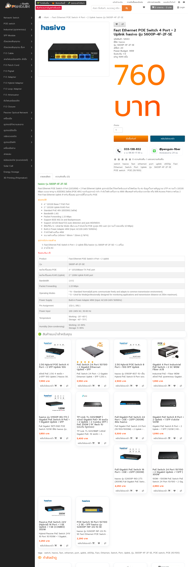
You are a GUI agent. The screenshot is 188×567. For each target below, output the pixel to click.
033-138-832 (132, 149)
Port (136, 167)
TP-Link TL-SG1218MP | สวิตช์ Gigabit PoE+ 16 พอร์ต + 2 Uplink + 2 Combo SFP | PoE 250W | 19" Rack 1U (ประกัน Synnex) (92, 422)
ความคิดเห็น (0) (62, 176)
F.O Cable (9, 53)
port (151, 163)
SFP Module (9, 35)
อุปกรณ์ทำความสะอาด (14, 124)
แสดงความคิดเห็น (156, 159)
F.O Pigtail (9, 71)
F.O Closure (9, 106)
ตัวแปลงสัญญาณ (12, 41)
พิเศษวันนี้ (60, 3)
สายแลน (7, 154)
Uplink (144, 167)
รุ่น (150, 167)
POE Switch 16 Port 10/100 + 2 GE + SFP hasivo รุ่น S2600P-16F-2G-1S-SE (92, 524)
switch (117, 163)
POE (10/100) (134, 170)
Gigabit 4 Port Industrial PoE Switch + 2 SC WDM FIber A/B (167, 367)
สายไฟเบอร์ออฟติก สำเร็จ (15, 59)
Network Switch (11, 17)
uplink (159, 163)
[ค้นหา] (127, 8)
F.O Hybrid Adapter (13, 83)
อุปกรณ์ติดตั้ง (10, 130)
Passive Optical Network (16, 112)
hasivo (122, 42)
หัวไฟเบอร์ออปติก (12, 100)
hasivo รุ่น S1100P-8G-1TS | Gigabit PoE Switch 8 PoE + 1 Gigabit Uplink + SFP (54, 419)
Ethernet (118, 167)
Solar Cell (8, 166)
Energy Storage (11, 171)
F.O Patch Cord (11, 65)
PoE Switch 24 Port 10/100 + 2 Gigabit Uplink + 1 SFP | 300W (168, 472)
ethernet (142, 163)
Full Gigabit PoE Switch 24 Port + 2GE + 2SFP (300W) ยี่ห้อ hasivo (130, 419)
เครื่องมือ (8, 118)
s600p (167, 163)
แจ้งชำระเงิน (118, 2)
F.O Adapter (10, 77)
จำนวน (116, 125)
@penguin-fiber (169, 149)
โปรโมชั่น (44, 3)
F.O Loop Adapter (13, 88)
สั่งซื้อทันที (131, 138)
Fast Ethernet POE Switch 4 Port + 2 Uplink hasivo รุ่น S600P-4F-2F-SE (87, 17)
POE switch (9, 23)
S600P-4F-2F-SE (162, 167)
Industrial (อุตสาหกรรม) (15, 29)
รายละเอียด (45, 176)
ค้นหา (46, 17)
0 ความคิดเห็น (138, 159)
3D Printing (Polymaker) (15, 177)
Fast (175, 163)
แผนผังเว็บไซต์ (169, 2)
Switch (128, 167)
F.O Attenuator (11, 94)
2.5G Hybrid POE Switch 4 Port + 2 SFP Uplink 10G (54, 366)
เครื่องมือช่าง (9, 148)
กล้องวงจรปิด (10, 136)
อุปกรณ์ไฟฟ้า (10, 142)
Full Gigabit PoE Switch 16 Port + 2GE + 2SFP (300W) (129, 471)
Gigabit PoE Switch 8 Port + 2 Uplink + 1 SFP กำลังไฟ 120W (168, 419)
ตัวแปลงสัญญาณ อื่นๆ (14, 47)
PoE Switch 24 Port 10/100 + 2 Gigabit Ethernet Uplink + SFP (92, 367)
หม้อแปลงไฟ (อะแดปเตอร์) (16, 160)
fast (133, 163)
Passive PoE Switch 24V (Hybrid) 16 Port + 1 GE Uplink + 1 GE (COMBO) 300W (52, 525)
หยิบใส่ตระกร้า (168, 138)
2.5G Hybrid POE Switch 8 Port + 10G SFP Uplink (129, 366)
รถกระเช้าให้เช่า (78, 3)
